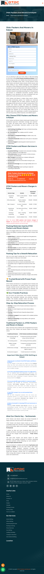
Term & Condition (10, 511)
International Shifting (11, 536)
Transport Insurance (11, 534)
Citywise (8, 505)
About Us (8, 496)
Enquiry (8, 503)
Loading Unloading (10, 532)
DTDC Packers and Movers (23, 569)
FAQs (7, 500)
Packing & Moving (10, 525)
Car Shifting (9, 530)
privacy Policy (9, 509)
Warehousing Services (11, 523)
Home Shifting (9, 519)
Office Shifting (9, 521)
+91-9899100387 (21, 179)
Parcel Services (10, 528)
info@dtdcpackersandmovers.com (17, 180)
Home (7, 15)
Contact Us (9, 498)
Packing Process (10, 507)
